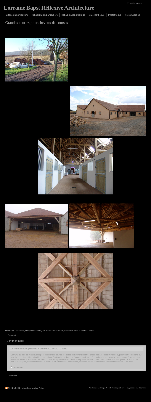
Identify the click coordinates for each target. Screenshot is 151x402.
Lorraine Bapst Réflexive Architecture (49, 8)
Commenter (12, 335)
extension (20, 331)
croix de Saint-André (54, 331)
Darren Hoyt (124, 388)
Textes (41, 388)
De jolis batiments (19, 348)
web (89, 357)
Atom (24, 388)
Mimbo (114, 388)
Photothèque (114, 15)
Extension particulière (17, 15)
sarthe (91, 331)
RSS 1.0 (11, 388)
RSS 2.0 (18, 388)
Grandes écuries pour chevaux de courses (36, 23)
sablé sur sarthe (81, 331)
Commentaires (32, 388)
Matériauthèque (96, 15)
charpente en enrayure (35, 331)
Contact (140, 3)
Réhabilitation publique (73, 15)
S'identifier (131, 3)
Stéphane (142, 388)
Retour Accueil (132, 15)
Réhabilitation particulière (45, 15)
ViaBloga (101, 388)
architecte (68, 331)
